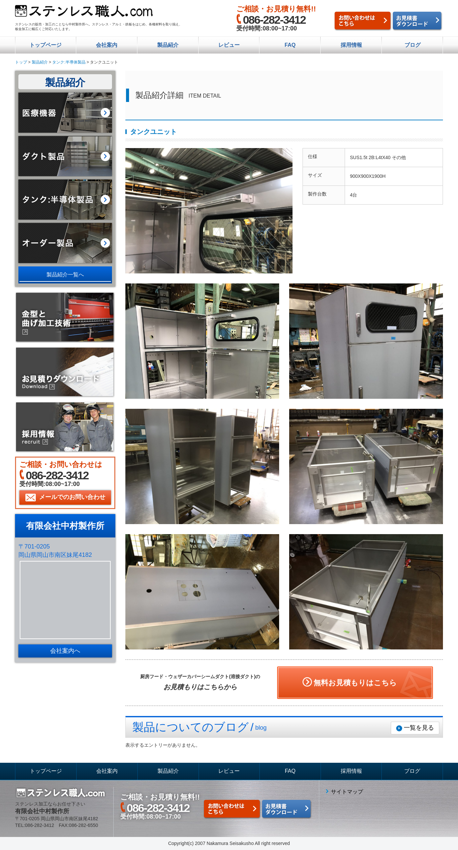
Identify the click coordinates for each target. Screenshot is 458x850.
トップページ (45, 45)
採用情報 (351, 45)
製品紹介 (168, 45)
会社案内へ (65, 650)
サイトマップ (347, 792)
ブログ (413, 45)
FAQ (290, 45)
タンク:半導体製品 (68, 62)
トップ (21, 62)
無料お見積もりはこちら (355, 683)
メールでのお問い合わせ (72, 497)
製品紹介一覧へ (65, 274)
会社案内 (106, 45)
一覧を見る (419, 727)
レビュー (229, 45)
